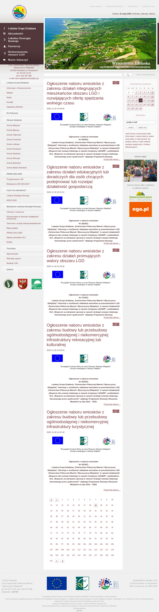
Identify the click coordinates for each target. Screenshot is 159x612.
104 (101, 544)
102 (90, 544)
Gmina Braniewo (14, 163)
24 (57, 511)
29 (84, 511)
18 (90, 505)
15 (73, 505)
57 (107, 522)
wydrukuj (114, 82)
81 (107, 533)
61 (62, 527)
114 (90, 550)
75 (73, 533)
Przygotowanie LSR (15, 179)
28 (79, 511)
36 (57, 516)
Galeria (10, 269)
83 (51, 539)
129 (106, 555)
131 (51, 561)
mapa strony (133, 6)
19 (96, 505)
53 (84, 522)
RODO (9, 242)
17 (84, 505)
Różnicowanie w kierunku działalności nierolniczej (23, 218)
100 (79, 544)
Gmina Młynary (13, 130)
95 (51, 544)
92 (101, 539)
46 (112, 516)
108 (56, 550)
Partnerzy (21, 46)
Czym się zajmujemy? (16, 190)
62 (68, 527)
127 (95, 555)
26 (68, 511)
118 (112, 550)
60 (57, 527)
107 (51, 550)
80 (101, 533)
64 (79, 527)
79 (96, 533)
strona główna (96, 6)
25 (62, 511)
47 (51, 522)
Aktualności (21, 33)
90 (90, 539)
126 (90, 555)
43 (96, 516)
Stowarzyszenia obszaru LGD (21, 53)
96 (57, 544)
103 (95, 544)
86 (68, 539)
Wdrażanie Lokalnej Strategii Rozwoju (24, 207)
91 (96, 539)
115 (95, 550)
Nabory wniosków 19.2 (16, 237)
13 (62, 505)
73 (62, 533)
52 (79, 522)
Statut (9, 97)
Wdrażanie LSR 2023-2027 (18, 184)
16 (79, 505)
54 (90, 522)
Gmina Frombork (14, 139)
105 (106, 544)
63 (73, 527)
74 (68, 533)
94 (112, 539)
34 (112, 511)
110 (67, 550)
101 (84, 544)
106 (112, 544)
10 (112, 500)
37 (62, 516)
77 (84, 533)
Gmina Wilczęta (13, 158)
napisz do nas (148, 6)
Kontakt (10, 102)
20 (101, 505)
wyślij (117, 82)
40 (79, 516)
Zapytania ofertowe (15, 107)
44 (101, 516)
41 (84, 516)
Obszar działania (14, 120)
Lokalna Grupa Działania (18, 83)
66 (90, 527)
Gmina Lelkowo (13, 144)
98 (68, 544)
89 (84, 539)
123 (73, 555)
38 (68, 516)
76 (79, 533)
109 (62, 550)
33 (107, 511)
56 (101, 522)
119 (51, 555)
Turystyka (11, 248)
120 (56, 555)
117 (106, 550)
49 (62, 522)
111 (73, 550)
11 (51, 505)
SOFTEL (79, 610)
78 (90, 533)
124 (79, 555)
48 (57, 522)
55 (96, 522)
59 (51, 527)
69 (107, 527)
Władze (10, 93)
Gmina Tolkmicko (14, 135)
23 (51, 511)
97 (62, 544)
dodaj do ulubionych (114, 6)
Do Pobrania (12, 113)
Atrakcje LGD (12, 263)
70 (112, 527)
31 (96, 511)
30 (90, 511)
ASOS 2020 (12, 200)
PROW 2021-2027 (14, 174)
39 (73, 516)
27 (73, 511)
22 (112, 505)
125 (84, 555)
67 (96, 527)
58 (112, 522)
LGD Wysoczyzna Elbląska (19, 12)
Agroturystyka (12, 254)
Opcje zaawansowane (145, 74)
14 (68, 505)
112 (79, 550)
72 (57, 533)
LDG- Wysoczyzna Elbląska (21, 28)
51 (73, 522)
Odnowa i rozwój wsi (15, 212)
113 (84, 550)
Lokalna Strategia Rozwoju (21, 40)
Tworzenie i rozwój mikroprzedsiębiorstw (24, 223)
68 (101, 527)
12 (57, 505)
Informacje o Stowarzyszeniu (19, 88)
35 (51, 516)
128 (101, 555)
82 (112, 533)
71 (51, 533)
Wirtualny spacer (14, 258)
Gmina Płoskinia (13, 154)
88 (79, 539)
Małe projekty (12, 228)
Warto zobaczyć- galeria (21, 59)
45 (107, 516)
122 (67, 555)
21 (107, 505)
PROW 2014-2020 (14, 233)
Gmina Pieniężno (14, 149)
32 (101, 511)
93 (107, 539)
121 (62, 555)
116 (101, 550)
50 (68, 522)
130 (112, 555)
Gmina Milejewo (13, 125)
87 (73, 539)
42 (90, 516)
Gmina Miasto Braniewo (17, 168)
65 (84, 527)
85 (62, 539)
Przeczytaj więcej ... (112, 159)
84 (57, 539)
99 (73, 544)
